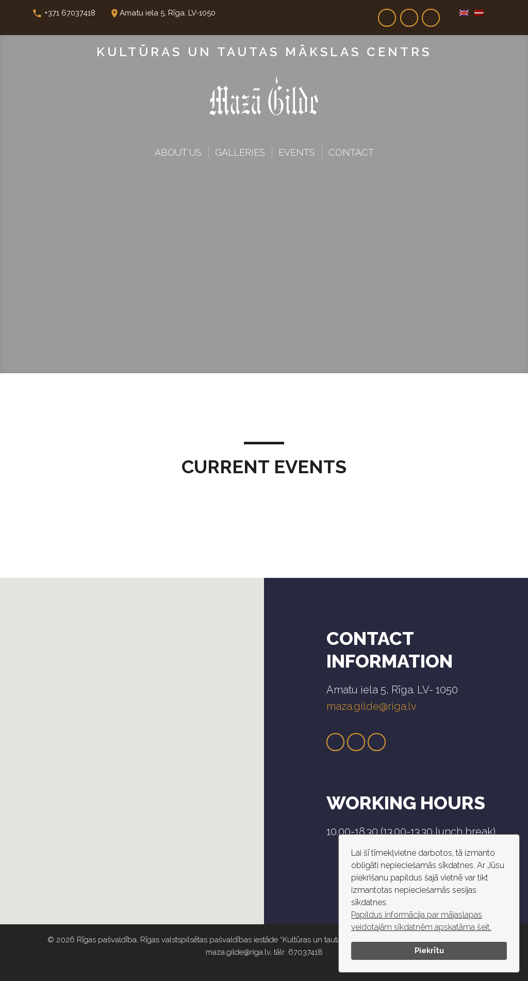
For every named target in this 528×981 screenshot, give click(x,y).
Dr (431, 14)
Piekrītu (429, 950)
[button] (118, 742)
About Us (178, 152)
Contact (351, 152)
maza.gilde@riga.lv (371, 706)
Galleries (240, 152)
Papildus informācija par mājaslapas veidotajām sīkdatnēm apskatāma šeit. (421, 921)
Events (296, 152)
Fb (387, 14)
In (409, 14)
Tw (356, 742)
